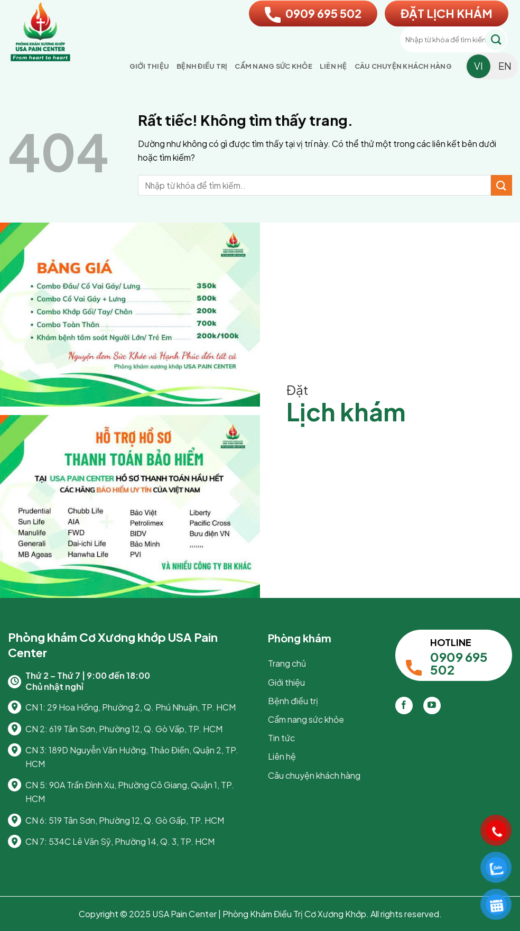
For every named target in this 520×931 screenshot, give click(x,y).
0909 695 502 (313, 13)
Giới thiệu (149, 66)
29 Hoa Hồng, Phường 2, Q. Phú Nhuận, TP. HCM (141, 707)
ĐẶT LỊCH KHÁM (447, 13)
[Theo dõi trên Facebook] (404, 705)
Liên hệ (333, 66)
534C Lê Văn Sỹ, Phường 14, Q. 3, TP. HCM (132, 841)
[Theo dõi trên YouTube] (432, 705)
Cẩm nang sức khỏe (273, 66)
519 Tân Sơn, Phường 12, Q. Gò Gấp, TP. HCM (136, 820)
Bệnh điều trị (202, 66)
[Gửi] (495, 39)
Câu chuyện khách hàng (403, 66)
